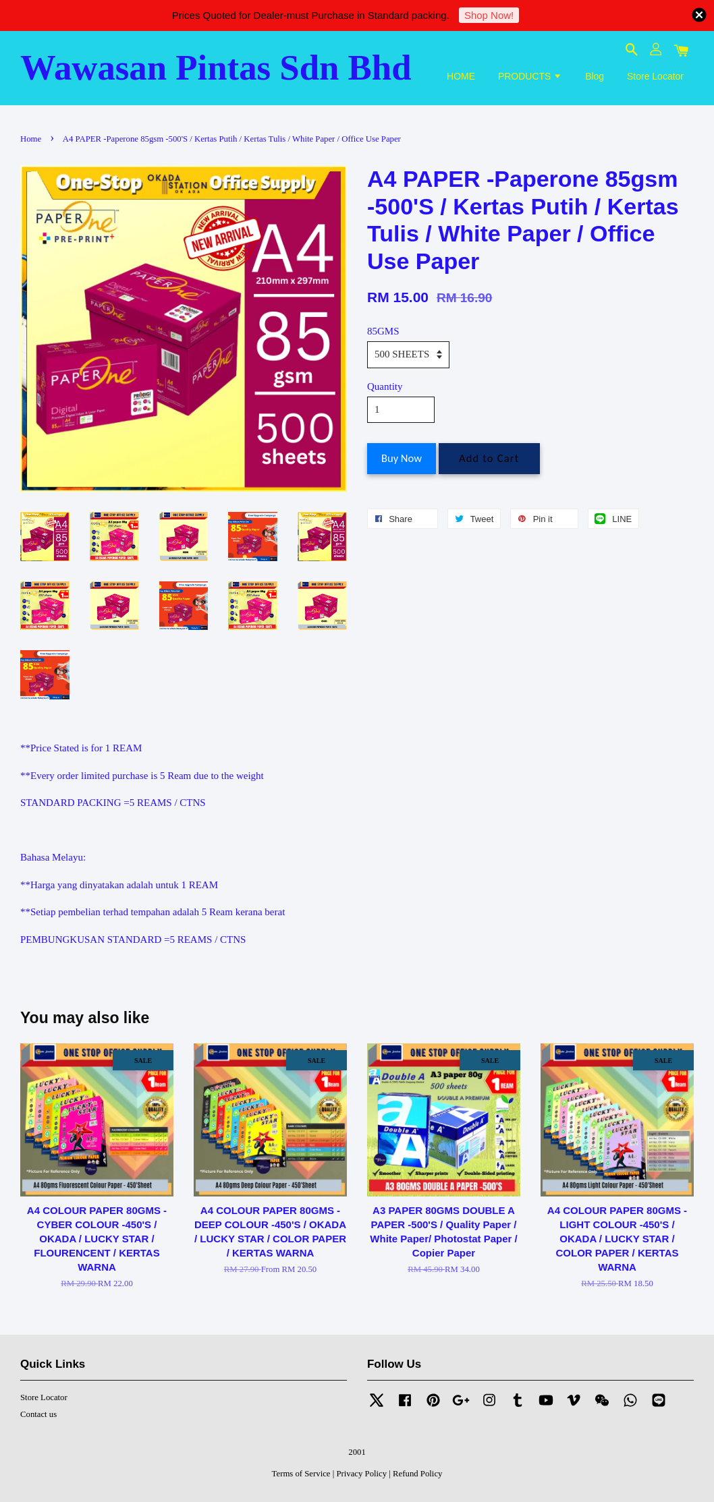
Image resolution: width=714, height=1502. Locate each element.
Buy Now (401, 458)
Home (30, 139)
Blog (594, 76)
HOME (461, 76)
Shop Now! (489, 15)
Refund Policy (417, 1473)
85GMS (383, 331)
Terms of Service (301, 1473)
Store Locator (655, 76)
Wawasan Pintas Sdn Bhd (216, 67)
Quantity (385, 386)
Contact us (38, 1414)
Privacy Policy (361, 1473)
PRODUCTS (530, 76)
